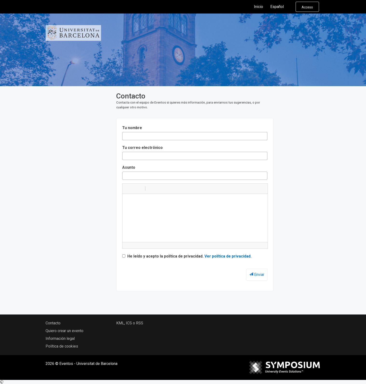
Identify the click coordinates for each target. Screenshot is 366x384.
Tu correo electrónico (142, 147)
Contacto (53, 323)
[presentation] (159, 272)
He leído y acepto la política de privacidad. (186, 256)
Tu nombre (132, 128)
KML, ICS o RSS (129, 323)
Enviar (256, 274)
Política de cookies (62, 346)
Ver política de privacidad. (227, 256)
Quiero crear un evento (64, 330)
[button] (127, 188)
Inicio (258, 6)
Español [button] (280, 7)
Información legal (60, 338)
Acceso (307, 7)
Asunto (128, 167)
